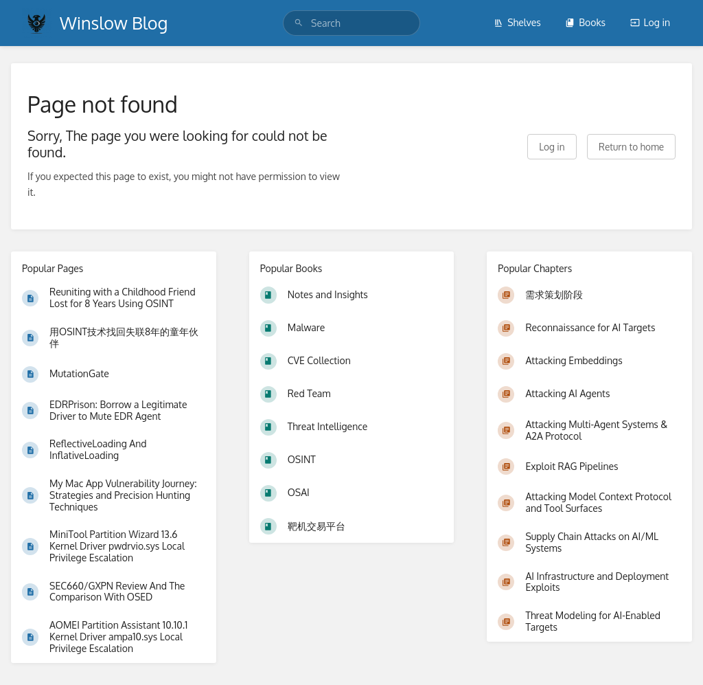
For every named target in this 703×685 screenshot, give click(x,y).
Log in (650, 22)
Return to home (631, 147)
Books (585, 22)
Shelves (517, 22)
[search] (351, 23)
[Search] (298, 23)
